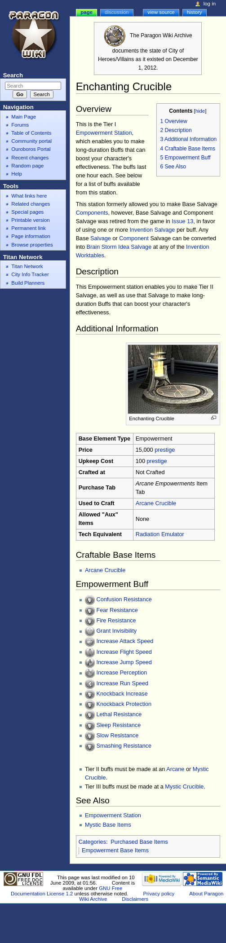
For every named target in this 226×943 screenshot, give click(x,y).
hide (200, 111)
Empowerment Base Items (115, 850)
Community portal (31, 141)
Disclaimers (135, 899)
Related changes (30, 204)
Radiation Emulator (160, 534)
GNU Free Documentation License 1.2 (66, 891)
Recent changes (30, 157)
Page (86, 12)
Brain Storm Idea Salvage (119, 247)
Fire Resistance (116, 620)
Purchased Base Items (139, 842)
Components (92, 213)
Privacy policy (158, 893)
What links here (29, 195)
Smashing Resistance (123, 746)
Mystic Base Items (108, 825)
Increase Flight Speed (123, 652)
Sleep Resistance (118, 725)
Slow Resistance (117, 735)
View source (160, 12)
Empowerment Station (104, 133)
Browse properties (32, 244)
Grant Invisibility (116, 631)
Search (13, 75)
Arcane (175, 769)
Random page (27, 165)
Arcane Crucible (156, 503)
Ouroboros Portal (30, 149)
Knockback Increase (121, 694)
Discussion (117, 12)
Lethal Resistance (119, 715)
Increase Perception (121, 673)
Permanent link (28, 228)
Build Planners (27, 283)
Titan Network (27, 266)
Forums (20, 125)
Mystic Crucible (184, 787)
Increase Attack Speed (124, 642)
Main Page (23, 116)
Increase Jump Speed (123, 662)
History (194, 12)
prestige (165, 450)
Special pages (27, 212)
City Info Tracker (30, 274)
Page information (30, 236)
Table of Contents (31, 133)
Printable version (30, 220)
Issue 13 (182, 221)
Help (16, 173)
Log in (210, 3)
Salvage (100, 238)
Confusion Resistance (123, 600)
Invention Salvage (152, 230)
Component (134, 238)
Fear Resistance (116, 610)
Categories (92, 842)
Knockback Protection (123, 704)
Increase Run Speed (122, 683)
